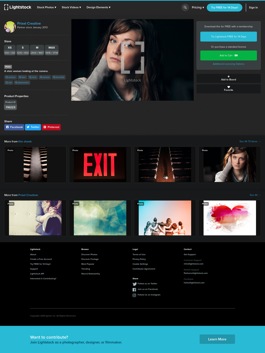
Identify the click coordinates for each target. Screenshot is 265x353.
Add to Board (228, 78)
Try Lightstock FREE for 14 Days (228, 36)
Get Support (190, 254)
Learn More (217, 339)
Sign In (253, 7)
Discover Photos (89, 254)
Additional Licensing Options (229, 64)
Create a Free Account (41, 259)
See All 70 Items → (250, 141)
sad (9, 82)
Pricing (198, 8)
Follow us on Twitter (147, 283)
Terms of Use (139, 254)
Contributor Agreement (144, 268)
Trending (85, 268)
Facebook (14, 127)
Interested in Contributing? (43, 278)
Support (34, 268)
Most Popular (87, 264)
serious (10, 77)
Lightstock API (37, 273)
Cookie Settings (140, 264)
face (22, 77)
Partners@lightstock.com (196, 273)
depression (22, 82)
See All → (255, 195)
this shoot (24, 141)
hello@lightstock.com (194, 282)
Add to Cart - (229, 55)
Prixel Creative (29, 23)
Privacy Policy (139, 259)
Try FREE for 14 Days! (224, 7)
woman (45, 77)
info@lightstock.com (193, 263)
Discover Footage (90, 259)
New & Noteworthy (90, 273)
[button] (46, 7)
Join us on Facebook (148, 289)
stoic (32, 77)
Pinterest (51, 127)
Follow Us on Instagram (149, 294)
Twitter (33, 127)
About (33, 254)
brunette (58, 77)
